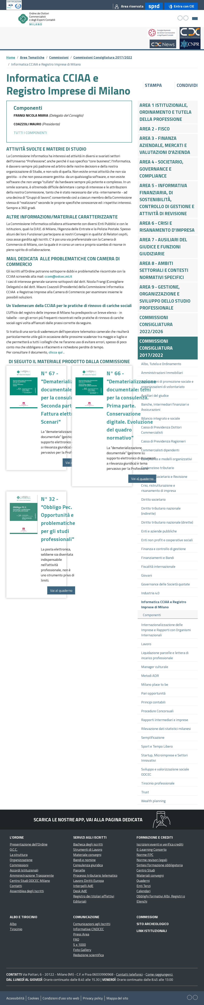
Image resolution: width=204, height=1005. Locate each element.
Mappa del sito (117, 998)
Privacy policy (93, 998)
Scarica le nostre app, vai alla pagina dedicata (88, 819)
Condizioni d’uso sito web (61, 998)
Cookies (33, 998)
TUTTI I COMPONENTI (30, 132)
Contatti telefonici (129, 974)
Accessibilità (15, 998)
